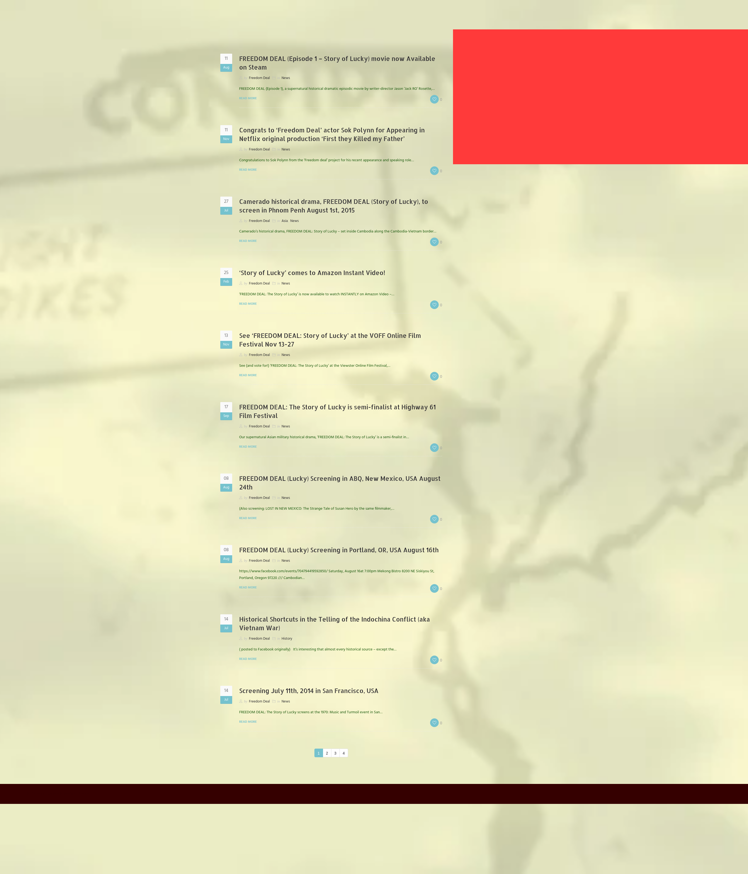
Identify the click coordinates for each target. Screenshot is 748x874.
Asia (285, 221)
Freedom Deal (259, 78)
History (287, 647)
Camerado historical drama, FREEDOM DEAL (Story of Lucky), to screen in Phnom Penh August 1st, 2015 (336, 205)
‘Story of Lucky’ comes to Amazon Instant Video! (317, 272)
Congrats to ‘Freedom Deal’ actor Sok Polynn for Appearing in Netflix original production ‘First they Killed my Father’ (339, 134)
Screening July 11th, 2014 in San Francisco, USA (314, 699)
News (286, 78)
